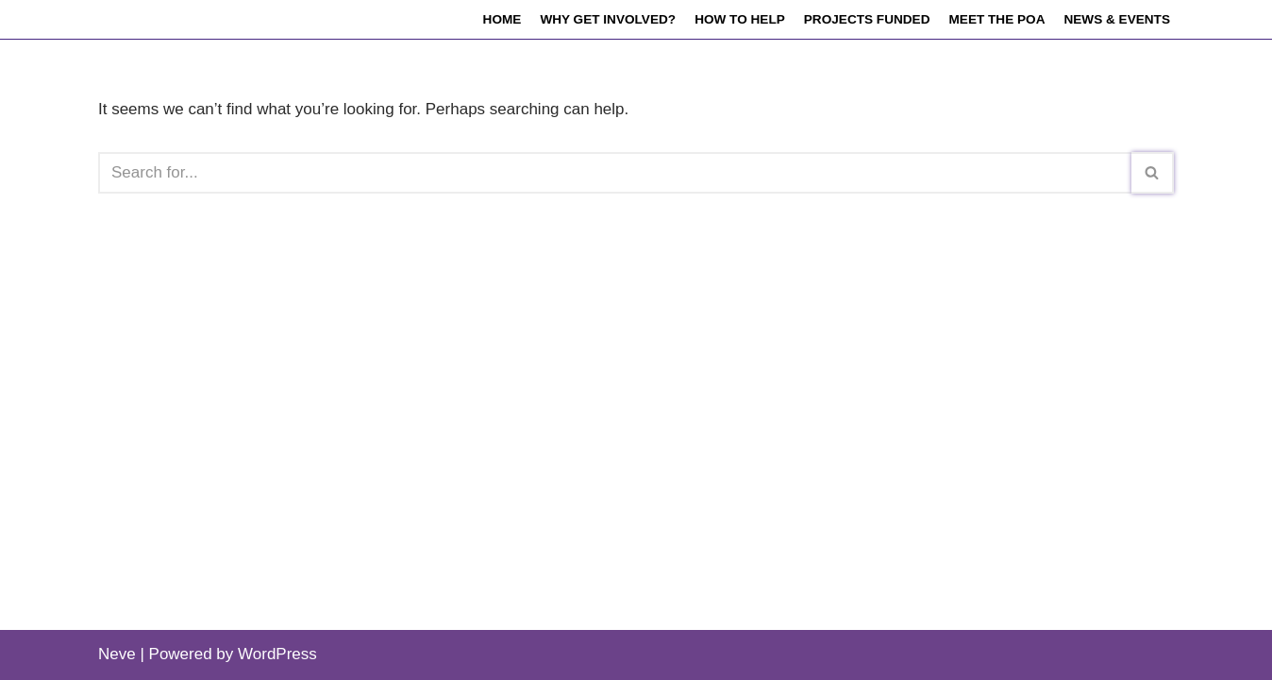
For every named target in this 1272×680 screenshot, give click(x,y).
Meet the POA (996, 19)
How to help (740, 19)
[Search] (614, 173)
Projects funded (867, 19)
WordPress (277, 654)
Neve (117, 654)
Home (502, 19)
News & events (1116, 19)
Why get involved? (608, 19)
